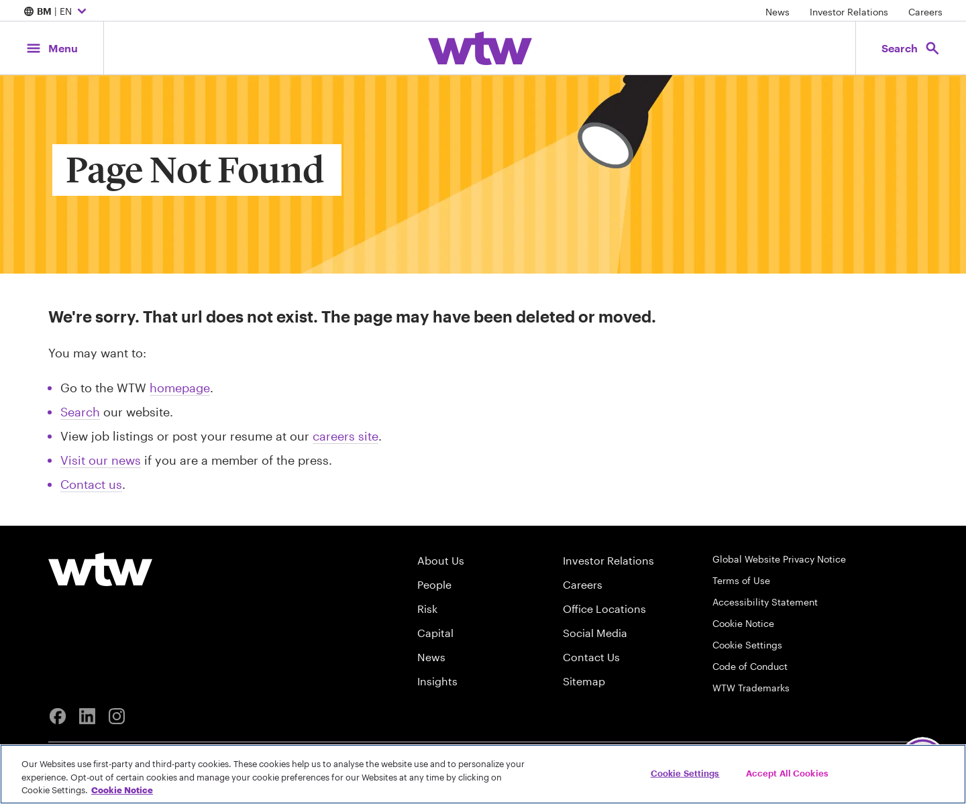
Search (80, 411)
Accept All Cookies (787, 772)
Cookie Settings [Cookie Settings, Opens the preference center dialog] (685, 772)
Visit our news (100, 460)
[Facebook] (57, 716)
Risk (427, 608)
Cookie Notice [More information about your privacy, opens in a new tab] (122, 790)
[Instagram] (116, 716)
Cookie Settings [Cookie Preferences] (747, 644)
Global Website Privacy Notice (779, 559)
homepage (180, 387)
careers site (345, 435)
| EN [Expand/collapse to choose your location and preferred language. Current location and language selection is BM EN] (56, 12)
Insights (437, 681)
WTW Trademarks (751, 687)
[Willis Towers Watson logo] (100, 569)
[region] (483, 774)
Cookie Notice (743, 623)
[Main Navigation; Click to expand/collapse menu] (51, 47)
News (777, 11)
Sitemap (584, 681)
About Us (440, 560)
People (434, 584)
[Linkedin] (87, 716)
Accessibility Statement (765, 602)
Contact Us (591, 656)
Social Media (595, 632)
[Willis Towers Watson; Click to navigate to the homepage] (480, 48)
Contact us (91, 484)
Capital (435, 632)
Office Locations (604, 608)
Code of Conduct (750, 666)
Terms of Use (741, 580)
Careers (925, 11)
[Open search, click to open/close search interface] (911, 47)
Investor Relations (849, 11)
